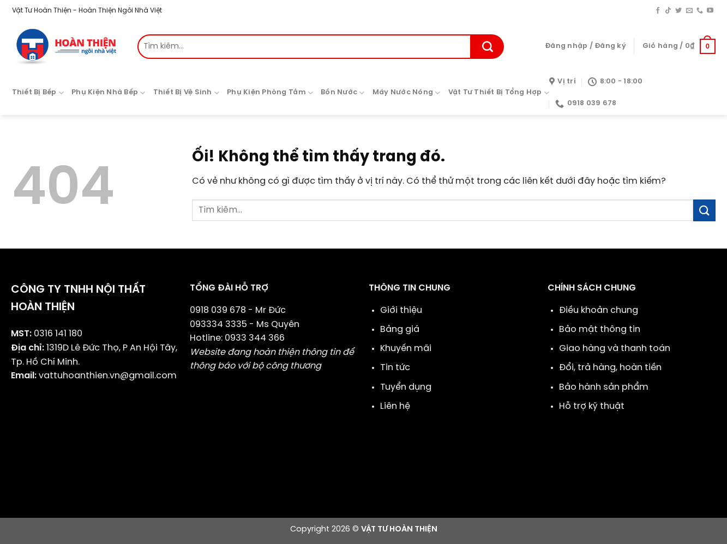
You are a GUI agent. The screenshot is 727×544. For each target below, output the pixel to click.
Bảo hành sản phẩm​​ (603, 387)
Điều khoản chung (598, 310)
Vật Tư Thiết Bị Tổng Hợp (499, 93)
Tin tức (395, 367)
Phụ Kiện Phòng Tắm (270, 93)
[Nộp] (487, 46)
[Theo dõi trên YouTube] (710, 11)
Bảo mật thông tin (599, 329)
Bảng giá (399, 329)
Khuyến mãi (405, 348)
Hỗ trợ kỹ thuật (591, 406)
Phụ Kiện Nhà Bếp (108, 93)
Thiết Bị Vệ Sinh (186, 93)
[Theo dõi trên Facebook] (657, 11)
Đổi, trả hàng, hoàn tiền (610, 367)
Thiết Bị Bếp (38, 93)
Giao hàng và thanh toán (614, 348)
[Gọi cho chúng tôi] (699, 11)
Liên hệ (395, 406)
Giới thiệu (401, 310)
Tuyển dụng (405, 387)
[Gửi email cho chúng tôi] (689, 11)
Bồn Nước (343, 93)
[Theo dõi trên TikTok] (668, 11)
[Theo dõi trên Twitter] (678, 11)
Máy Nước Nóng (406, 93)
